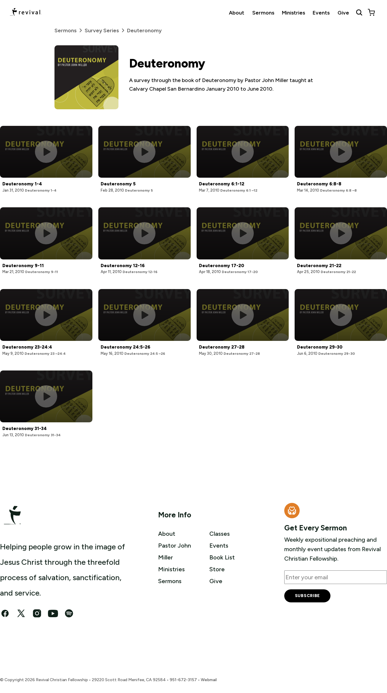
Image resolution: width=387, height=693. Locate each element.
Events (321, 12)
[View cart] (371, 12)
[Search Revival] (359, 12)
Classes (219, 533)
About (236, 12)
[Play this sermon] (46, 152)
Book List (222, 557)
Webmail (209, 679)
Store (217, 569)
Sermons (263, 12)
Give (343, 12)
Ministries (293, 12)
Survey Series (106, 30)
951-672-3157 (183, 679)
